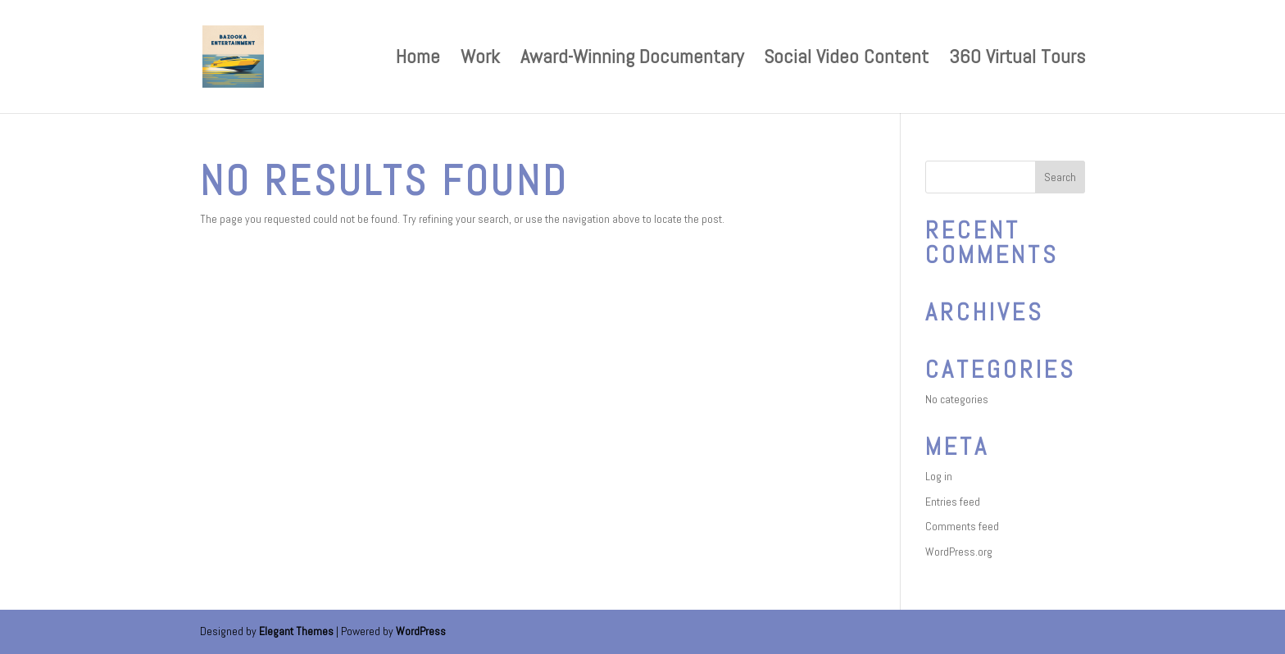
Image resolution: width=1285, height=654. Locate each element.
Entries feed (952, 501)
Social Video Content (846, 60)
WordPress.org (958, 551)
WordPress (421, 631)
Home (418, 60)
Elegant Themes (296, 631)
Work (480, 60)
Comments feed (962, 526)
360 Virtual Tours (1017, 60)
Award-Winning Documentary (631, 60)
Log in (938, 476)
